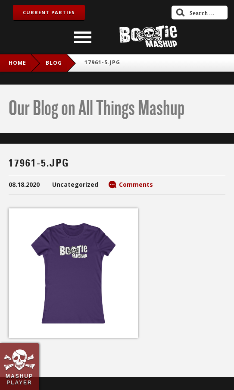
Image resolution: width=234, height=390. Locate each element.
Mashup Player (19, 379)
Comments (136, 184)
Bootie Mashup (148, 36)
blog (54, 62)
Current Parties (49, 12)
